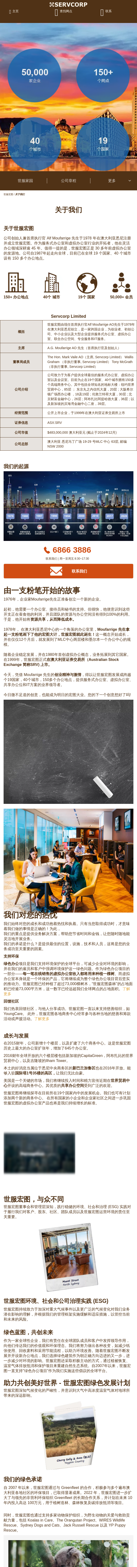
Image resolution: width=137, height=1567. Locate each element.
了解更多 (41, 1019)
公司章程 (68, 181)
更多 (120, 181)
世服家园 (25, 181)
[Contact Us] (68, 571)
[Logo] (68, 4)
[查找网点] (65, 12)
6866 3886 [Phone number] (72, 549)
